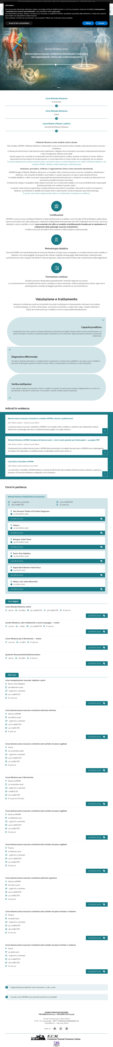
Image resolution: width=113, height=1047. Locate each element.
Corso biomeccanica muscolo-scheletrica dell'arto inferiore (30, 710)
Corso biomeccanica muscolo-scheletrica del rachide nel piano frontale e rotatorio (40, 911)
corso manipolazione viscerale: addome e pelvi (25, 680)
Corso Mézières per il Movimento (19, 777)
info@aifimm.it (50, 1023)
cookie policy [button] (56, 11)
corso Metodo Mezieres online (18, 607)
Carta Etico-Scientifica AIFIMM (21, 462)
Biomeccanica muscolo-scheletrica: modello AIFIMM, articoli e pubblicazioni (40, 418)
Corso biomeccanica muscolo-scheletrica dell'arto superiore (31, 878)
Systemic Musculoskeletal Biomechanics (22, 655)
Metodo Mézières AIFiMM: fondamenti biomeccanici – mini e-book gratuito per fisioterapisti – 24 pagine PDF (54, 440)
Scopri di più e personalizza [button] (19, 23)
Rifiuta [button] (88, 23)
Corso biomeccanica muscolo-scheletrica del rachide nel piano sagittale (36, 744)
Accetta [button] (101, 23)
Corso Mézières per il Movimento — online (23, 639)
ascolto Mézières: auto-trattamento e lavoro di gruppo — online (32, 623)
